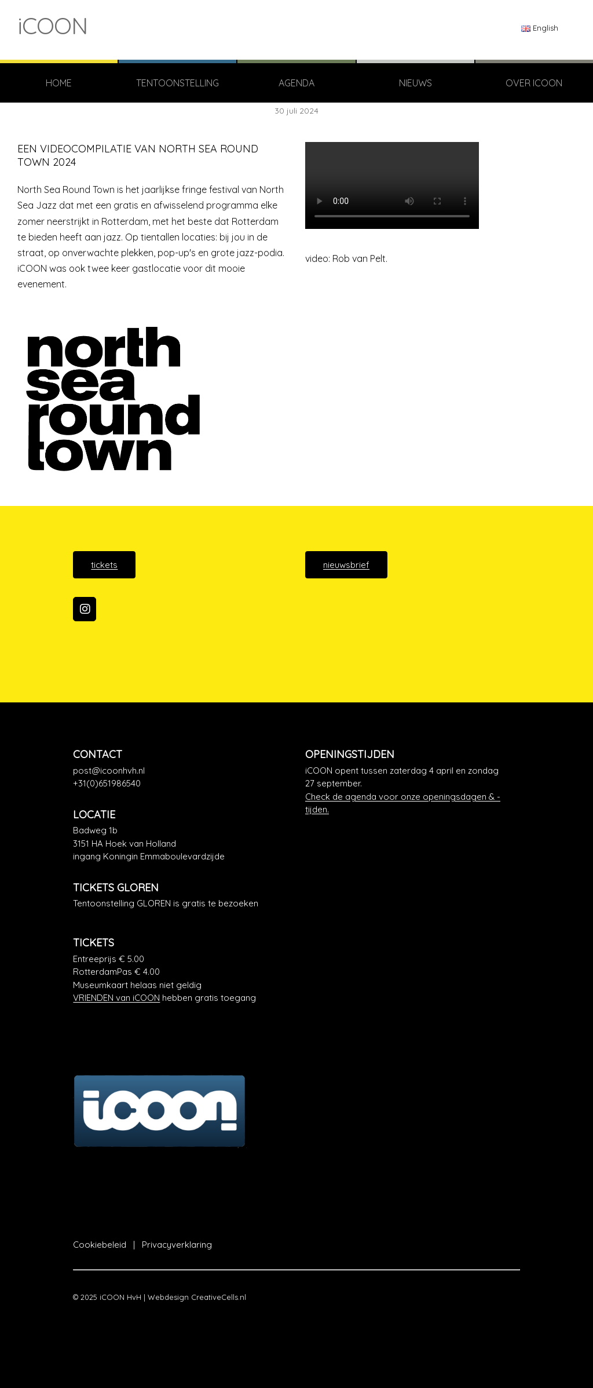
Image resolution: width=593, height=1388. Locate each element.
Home (59, 83)
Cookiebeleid (99, 1244)
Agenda (296, 83)
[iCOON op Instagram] (84, 609)
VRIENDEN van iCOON (116, 997)
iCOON (52, 25)
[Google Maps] (180, 844)
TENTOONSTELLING (177, 83)
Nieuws (415, 83)
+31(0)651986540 (107, 783)
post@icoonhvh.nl (109, 770)
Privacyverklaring (177, 1244)
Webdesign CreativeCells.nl (197, 1297)
